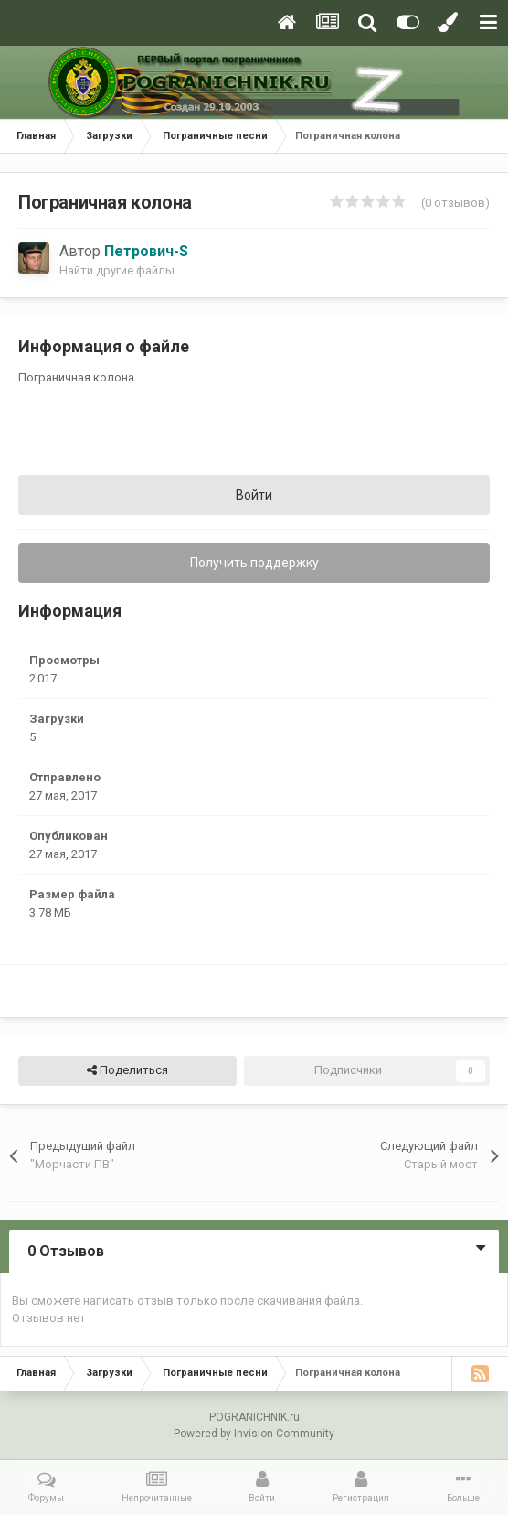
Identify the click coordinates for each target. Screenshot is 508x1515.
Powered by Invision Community (254, 1433)
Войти (254, 495)
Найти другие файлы (117, 270)
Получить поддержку (254, 562)
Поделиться (127, 1070)
